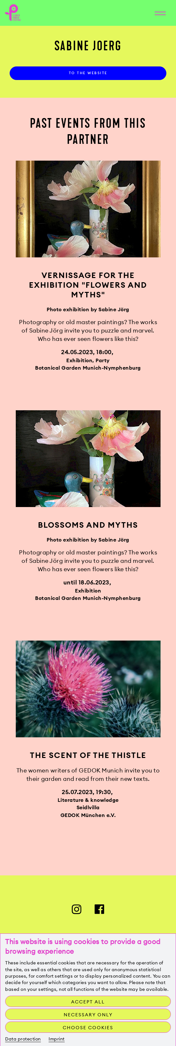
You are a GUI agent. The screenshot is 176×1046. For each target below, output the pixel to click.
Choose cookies (88, 1028)
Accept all (88, 1002)
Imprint (57, 1039)
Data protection (23, 1039)
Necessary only (88, 1015)
